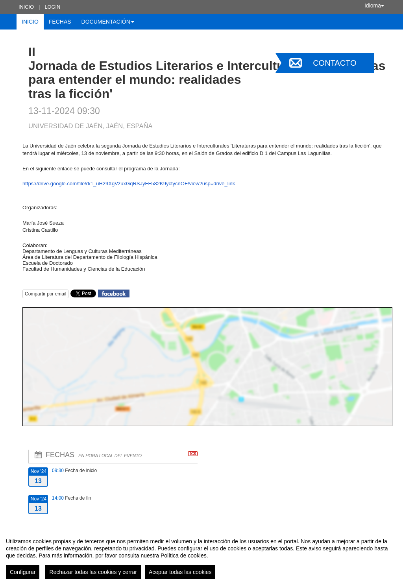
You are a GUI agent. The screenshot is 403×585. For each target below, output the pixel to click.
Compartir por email (45, 294)
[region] (201, 555)
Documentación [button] (107, 21)
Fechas (60, 21)
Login (52, 7)
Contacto (334, 63)
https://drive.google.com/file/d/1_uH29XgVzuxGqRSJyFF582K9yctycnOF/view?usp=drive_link (128, 183)
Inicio (26, 7)
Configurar (22, 572)
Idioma (374, 5)
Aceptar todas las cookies (180, 572)
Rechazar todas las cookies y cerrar (93, 572)
